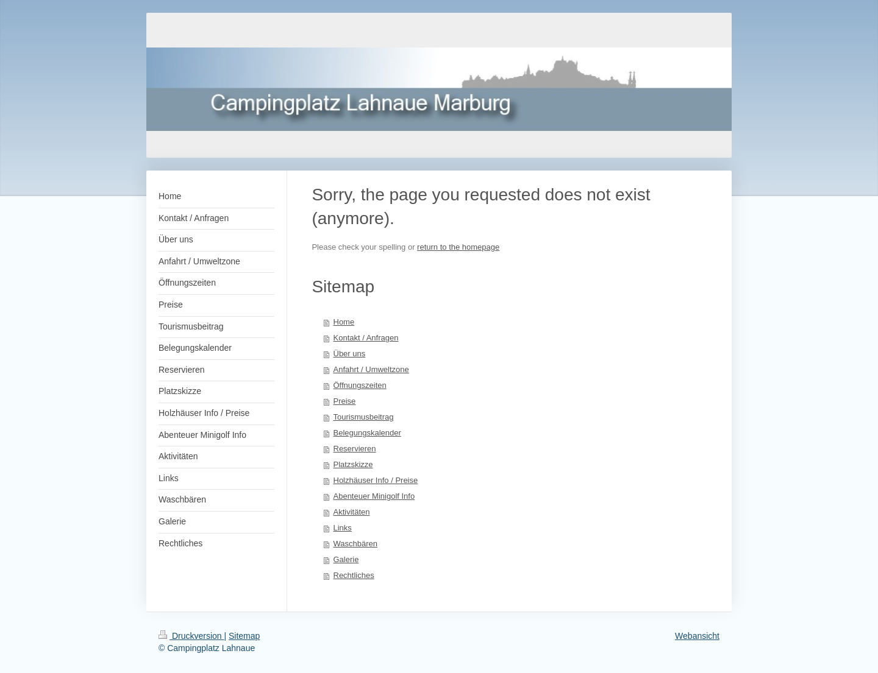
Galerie (346, 559)
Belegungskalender (367, 432)
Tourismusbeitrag (364, 416)
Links (343, 527)
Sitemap (244, 636)
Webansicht (697, 636)
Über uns (350, 353)
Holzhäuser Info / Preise (376, 480)
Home (344, 321)
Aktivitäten (352, 511)
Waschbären (356, 543)
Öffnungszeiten (360, 385)
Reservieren (355, 448)
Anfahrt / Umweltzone (371, 369)
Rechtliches (354, 575)
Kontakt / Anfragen (366, 337)
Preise (345, 401)
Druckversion (191, 636)
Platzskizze (353, 464)
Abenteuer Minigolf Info (374, 496)
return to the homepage (458, 247)
